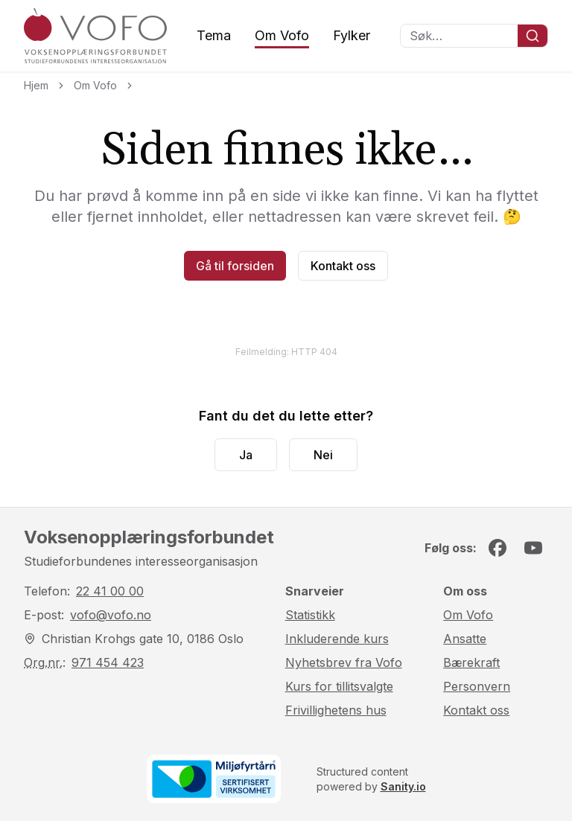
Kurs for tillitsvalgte (339, 686)
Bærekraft (471, 662)
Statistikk (310, 614)
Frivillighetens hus (336, 710)
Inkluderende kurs (337, 638)
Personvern (476, 686)
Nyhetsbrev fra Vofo (343, 662)
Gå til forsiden (235, 265)
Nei (323, 454)
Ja (245, 454)
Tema (214, 35)
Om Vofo (282, 35)
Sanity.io (403, 786)
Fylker (351, 35)
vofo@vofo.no (110, 614)
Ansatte (464, 638)
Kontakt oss (343, 265)
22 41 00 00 (110, 591)
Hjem (36, 85)
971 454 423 (108, 662)
